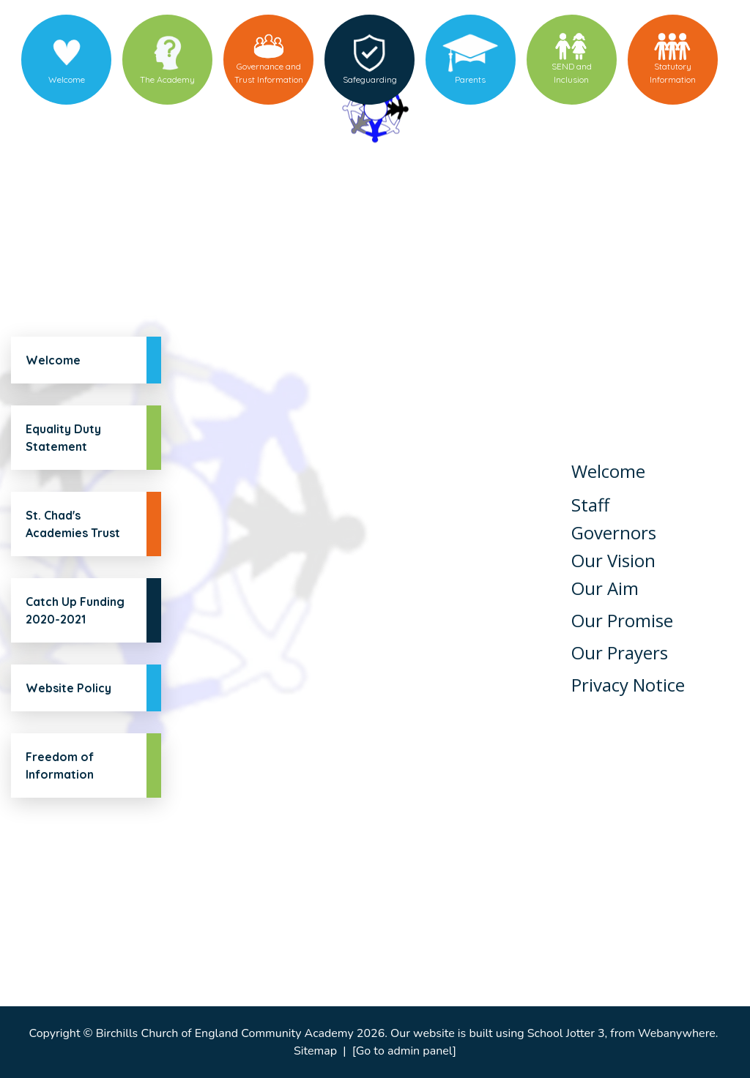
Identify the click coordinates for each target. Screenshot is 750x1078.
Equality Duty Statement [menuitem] (63, 438)
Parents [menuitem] (470, 79)
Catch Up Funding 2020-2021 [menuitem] (75, 610)
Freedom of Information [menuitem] (60, 765)
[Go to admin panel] (404, 1051)
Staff (590, 505)
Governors (613, 532)
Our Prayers (619, 652)
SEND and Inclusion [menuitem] (572, 73)
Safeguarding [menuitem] (370, 79)
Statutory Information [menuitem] (673, 73)
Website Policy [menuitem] (68, 688)
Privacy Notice (628, 685)
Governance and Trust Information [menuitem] (268, 73)
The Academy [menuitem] (167, 79)
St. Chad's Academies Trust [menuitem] (73, 524)
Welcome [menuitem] (66, 79)
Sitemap (315, 1051)
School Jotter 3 (566, 1033)
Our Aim (605, 588)
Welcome (608, 471)
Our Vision (613, 560)
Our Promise (622, 620)
